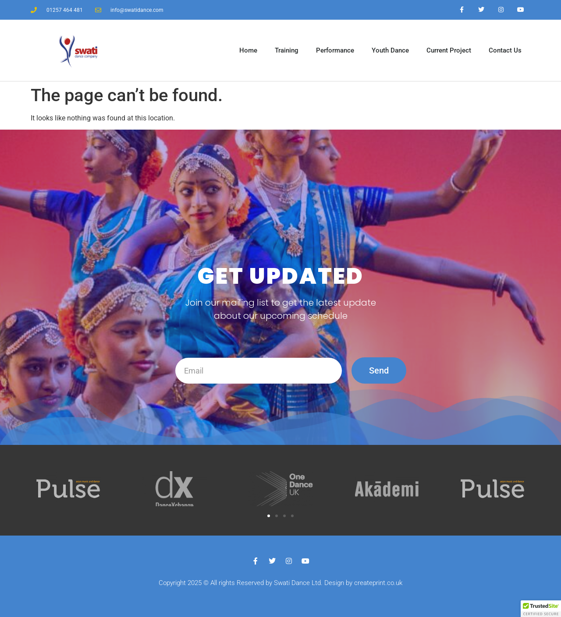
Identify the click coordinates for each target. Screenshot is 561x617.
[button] (268, 516)
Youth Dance (390, 50)
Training (286, 50)
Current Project (448, 50)
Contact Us (505, 50)
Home (248, 50)
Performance (335, 50)
